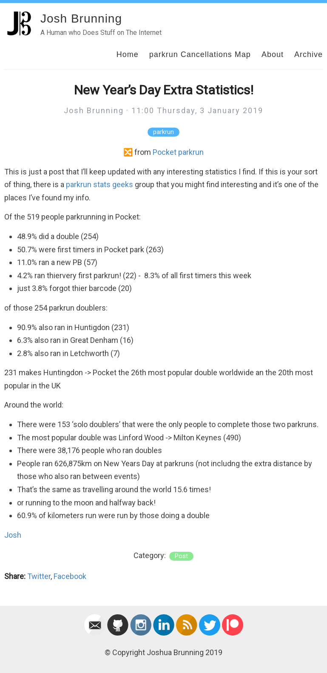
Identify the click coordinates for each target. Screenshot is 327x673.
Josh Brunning (81, 18)
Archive (308, 54)
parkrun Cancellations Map (200, 54)
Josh (12, 534)
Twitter (39, 576)
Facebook (70, 576)
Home (128, 54)
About (273, 54)
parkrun (163, 132)
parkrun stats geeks (99, 184)
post (181, 556)
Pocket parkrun (178, 152)
